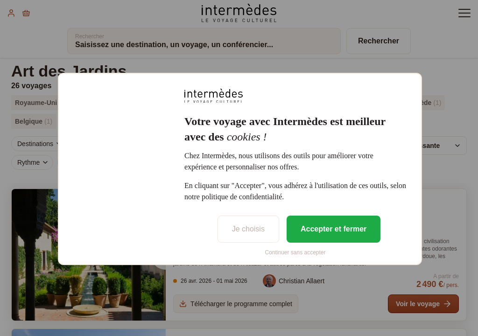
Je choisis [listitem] (248, 229)
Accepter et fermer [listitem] (333, 229)
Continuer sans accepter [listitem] (295, 252)
